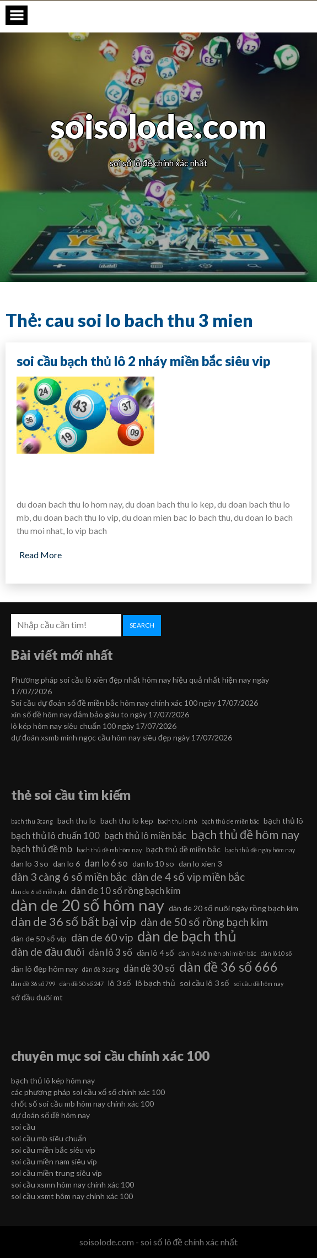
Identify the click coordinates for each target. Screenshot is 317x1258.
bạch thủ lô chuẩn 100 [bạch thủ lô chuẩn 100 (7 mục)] (55, 835)
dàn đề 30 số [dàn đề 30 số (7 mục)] (149, 968)
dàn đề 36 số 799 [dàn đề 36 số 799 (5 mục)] (33, 983)
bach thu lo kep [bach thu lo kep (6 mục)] (126, 820)
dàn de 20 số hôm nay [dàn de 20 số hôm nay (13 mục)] (87, 905)
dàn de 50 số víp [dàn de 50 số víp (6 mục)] (39, 938)
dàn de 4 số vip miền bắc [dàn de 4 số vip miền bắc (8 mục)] (188, 876)
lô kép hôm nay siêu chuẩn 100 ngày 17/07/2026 (93, 726)
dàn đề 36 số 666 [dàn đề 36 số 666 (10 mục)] (228, 966)
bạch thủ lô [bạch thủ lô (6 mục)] (283, 820)
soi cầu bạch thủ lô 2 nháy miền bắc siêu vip (143, 361)
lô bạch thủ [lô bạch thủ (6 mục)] (155, 983)
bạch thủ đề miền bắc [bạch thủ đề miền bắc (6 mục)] (183, 849)
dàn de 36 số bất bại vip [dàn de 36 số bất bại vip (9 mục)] (73, 921)
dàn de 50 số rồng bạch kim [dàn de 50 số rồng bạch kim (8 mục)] (204, 922)
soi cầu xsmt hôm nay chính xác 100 (72, 1196)
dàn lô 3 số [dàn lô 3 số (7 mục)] (110, 952)
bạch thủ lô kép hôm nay (53, 1080)
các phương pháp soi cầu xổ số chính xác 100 (88, 1092)
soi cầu (23, 1126)
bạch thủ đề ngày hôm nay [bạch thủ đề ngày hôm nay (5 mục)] (260, 849)
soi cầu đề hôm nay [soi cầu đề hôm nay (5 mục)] (258, 983)
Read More (40, 554)
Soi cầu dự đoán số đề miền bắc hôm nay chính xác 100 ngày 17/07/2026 (134, 702)
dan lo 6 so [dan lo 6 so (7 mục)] (106, 863)
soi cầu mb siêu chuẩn (49, 1138)
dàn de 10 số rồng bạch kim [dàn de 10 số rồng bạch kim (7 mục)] (126, 890)
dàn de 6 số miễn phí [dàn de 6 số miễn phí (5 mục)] (38, 891)
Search (142, 625)
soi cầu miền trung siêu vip (56, 1173)
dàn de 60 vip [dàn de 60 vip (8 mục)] (102, 937)
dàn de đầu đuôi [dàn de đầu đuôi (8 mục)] (47, 951)
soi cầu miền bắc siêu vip (53, 1149)
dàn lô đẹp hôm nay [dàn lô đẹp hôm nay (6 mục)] (44, 968)
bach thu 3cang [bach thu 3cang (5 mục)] (32, 821)
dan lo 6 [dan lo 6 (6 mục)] (66, 863)
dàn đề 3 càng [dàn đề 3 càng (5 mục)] (100, 969)
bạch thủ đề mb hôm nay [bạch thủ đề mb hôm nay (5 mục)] (109, 849)
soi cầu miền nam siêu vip (54, 1161)
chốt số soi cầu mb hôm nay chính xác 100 (82, 1103)
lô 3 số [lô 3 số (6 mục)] (119, 983)
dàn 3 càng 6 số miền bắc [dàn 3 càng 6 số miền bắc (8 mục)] (69, 876)
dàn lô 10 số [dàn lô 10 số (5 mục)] (276, 953)
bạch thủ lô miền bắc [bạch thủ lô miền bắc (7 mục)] (145, 835)
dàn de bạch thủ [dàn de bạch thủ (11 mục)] (187, 936)
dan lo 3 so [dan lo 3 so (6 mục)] (30, 863)
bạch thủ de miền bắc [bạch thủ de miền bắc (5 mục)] (230, 821)
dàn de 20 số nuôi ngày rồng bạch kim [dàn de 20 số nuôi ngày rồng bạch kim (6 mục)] (233, 908)
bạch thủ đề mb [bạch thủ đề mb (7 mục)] (41, 848)
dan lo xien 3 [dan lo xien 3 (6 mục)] (200, 863)
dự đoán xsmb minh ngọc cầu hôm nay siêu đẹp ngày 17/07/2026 (121, 737)
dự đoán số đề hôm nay (50, 1115)
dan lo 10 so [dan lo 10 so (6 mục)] (153, 863)
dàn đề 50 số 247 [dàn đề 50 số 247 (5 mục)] (82, 983)
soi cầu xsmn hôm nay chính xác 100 (72, 1184)
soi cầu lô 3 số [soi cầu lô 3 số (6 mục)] (204, 983)
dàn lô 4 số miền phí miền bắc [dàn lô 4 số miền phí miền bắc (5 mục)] (217, 953)
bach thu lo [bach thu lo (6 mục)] (76, 820)
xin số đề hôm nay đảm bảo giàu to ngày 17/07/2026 (100, 714)
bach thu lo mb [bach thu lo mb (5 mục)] (177, 821)
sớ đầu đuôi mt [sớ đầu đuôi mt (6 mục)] (37, 997)
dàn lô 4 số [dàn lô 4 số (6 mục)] (155, 952)
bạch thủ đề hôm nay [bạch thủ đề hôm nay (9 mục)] (245, 834)
